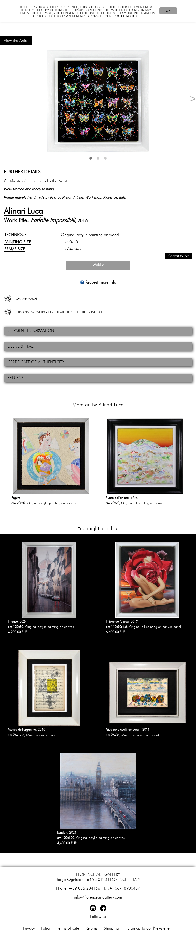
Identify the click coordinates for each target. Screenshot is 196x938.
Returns (91, 928)
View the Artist (16, 41)
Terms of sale (68, 928)
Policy (45, 928)
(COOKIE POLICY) (125, 16)
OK (168, 11)
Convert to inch (178, 256)
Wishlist (98, 265)
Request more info (100, 282)
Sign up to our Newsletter (149, 928)
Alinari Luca (23, 211)
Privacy (29, 928)
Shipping (111, 928)
